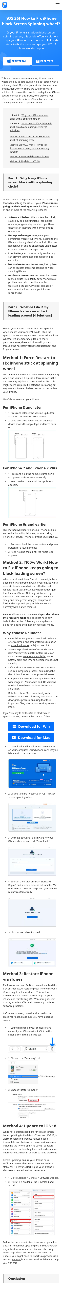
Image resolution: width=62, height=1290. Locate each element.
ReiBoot (41, 589)
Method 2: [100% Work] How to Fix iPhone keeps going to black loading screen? (29, 148)
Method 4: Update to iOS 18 (25, 161)
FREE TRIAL (16, 61)
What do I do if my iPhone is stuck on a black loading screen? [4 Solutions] (31, 127)
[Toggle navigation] (57, 4)
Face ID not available (34, 656)
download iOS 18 (20, 645)
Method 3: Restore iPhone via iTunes (29, 156)
